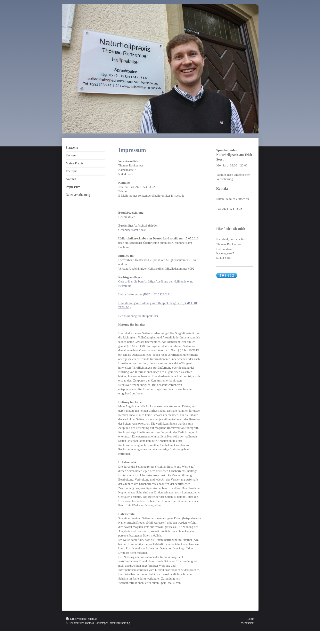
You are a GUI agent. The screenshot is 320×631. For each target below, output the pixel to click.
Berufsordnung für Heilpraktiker (138, 316)
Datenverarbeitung (119, 622)
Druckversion (76, 618)
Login (250, 618)
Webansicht (247, 622)
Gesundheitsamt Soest (132, 229)
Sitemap (92, 618)
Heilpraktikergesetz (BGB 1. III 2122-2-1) (144, 294)
